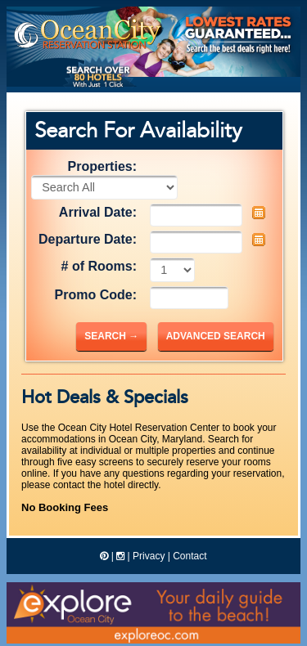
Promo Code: (96, 295)
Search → (111, 336)
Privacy (149, 556)
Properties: (102, 166)
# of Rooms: (99, 266)
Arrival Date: (98, 212)
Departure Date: (87, 239)
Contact (189, 556)
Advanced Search (215, 336)
